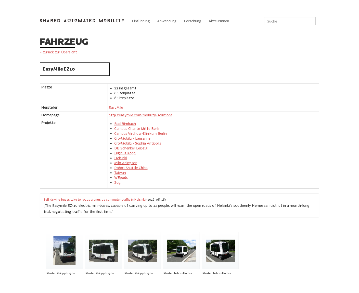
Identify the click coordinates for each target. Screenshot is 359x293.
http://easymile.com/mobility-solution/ (140, 115)
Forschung (192, 21)
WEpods (121, 177)
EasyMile (116, 107)
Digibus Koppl (125, 153)
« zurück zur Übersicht (58, 52)
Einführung (141, 21)
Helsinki (120, 158)
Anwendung (167, 21)
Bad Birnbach (125, 124)
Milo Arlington (125, 163)
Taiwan (120, 173)
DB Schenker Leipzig (131, 148)
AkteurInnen (219, 21)
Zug (117, 182)
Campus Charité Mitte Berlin (137, 128)
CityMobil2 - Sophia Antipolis (137, 143)
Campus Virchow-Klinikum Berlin (140, 133)
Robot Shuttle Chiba (131, 168)
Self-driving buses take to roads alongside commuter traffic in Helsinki (95, 199)
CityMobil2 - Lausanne (132, 138)
